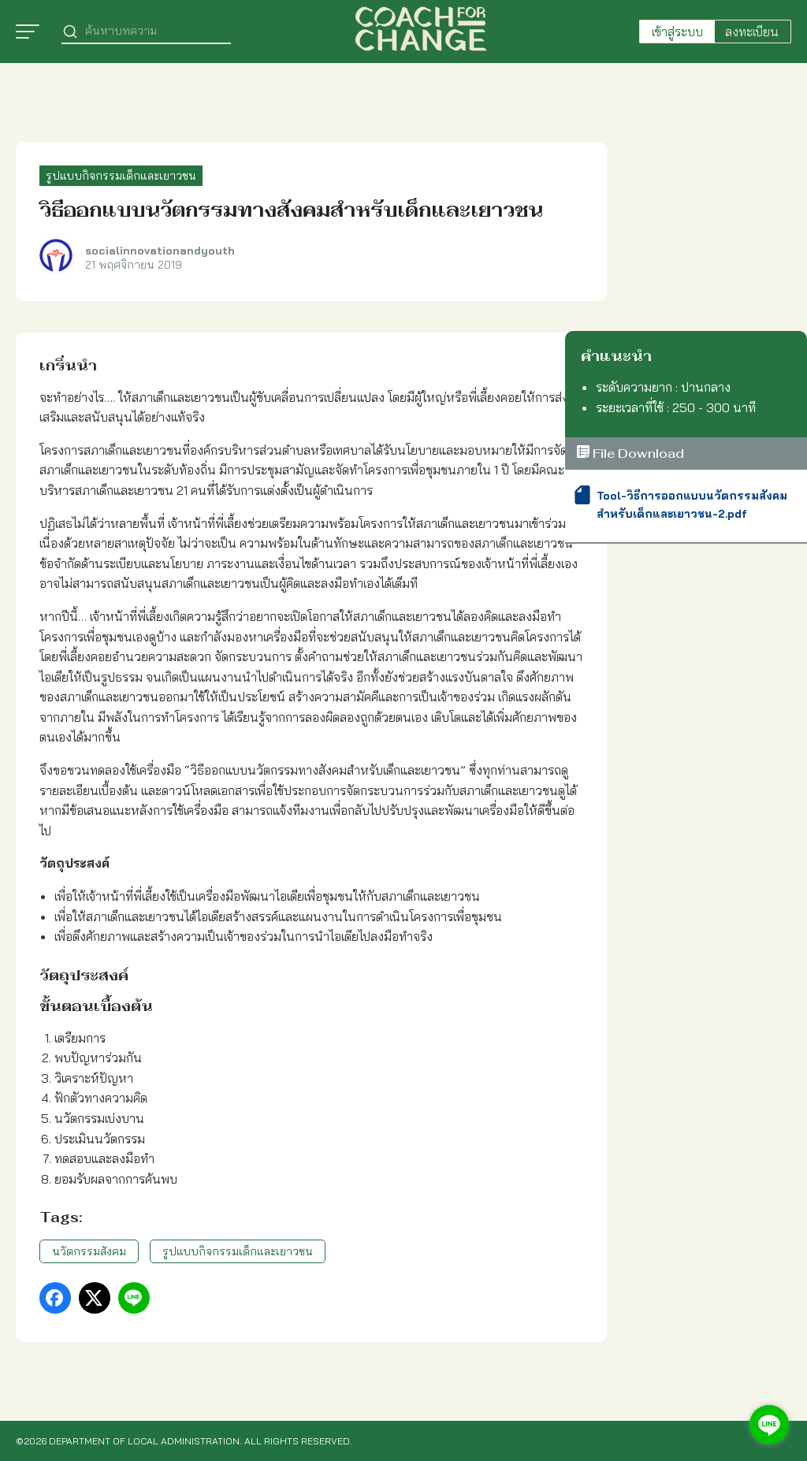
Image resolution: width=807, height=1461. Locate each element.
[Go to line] (769, 1424)
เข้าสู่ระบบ (677, 31)
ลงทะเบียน (752, 31)
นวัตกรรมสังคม (89, 1251)
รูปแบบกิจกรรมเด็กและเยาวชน (121, 176)
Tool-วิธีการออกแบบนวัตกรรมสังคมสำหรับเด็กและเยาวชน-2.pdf (692, 504)
